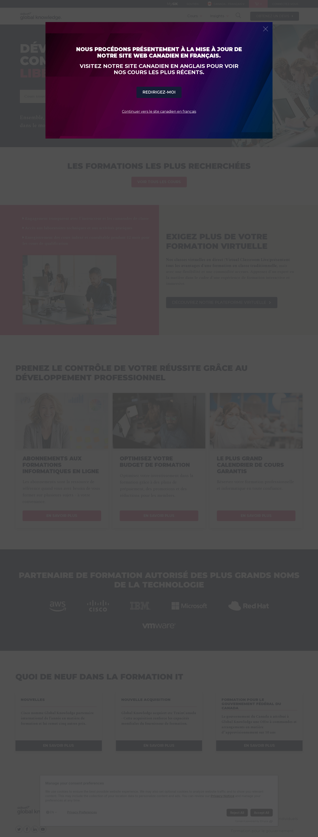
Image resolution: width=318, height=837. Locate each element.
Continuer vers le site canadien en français (159, 111)
